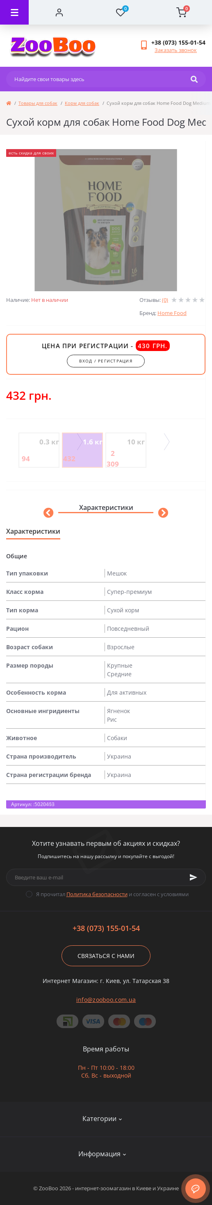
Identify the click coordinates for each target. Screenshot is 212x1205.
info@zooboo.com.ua (106, 999)
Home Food (172, 313)
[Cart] (181, 12)
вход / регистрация (105, 361)
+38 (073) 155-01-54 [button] (106, 928)
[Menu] (14, 12)
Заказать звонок (176, 50)
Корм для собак (82, 103)
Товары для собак (37, 103)
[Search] (194, 79)
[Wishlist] (120, 12)
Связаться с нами (106, 956)
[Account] (59, 12)
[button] (178, 42)
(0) (165, 300)
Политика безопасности (97, 894)
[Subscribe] (193, 877)
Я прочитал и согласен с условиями (112, 894)
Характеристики (106, 507)
